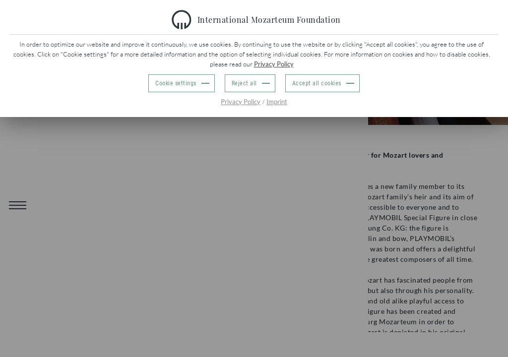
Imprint (276, 102)
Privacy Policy (274, 64)
